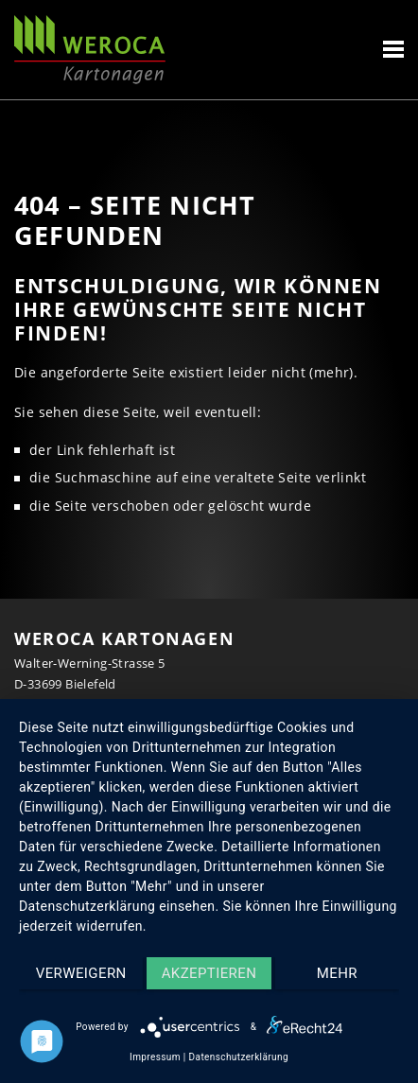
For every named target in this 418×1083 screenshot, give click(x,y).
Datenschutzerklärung (238, 1057)
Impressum (155, 1057)
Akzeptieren (209, 973)
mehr (337, 973)
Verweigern (81, 973)
